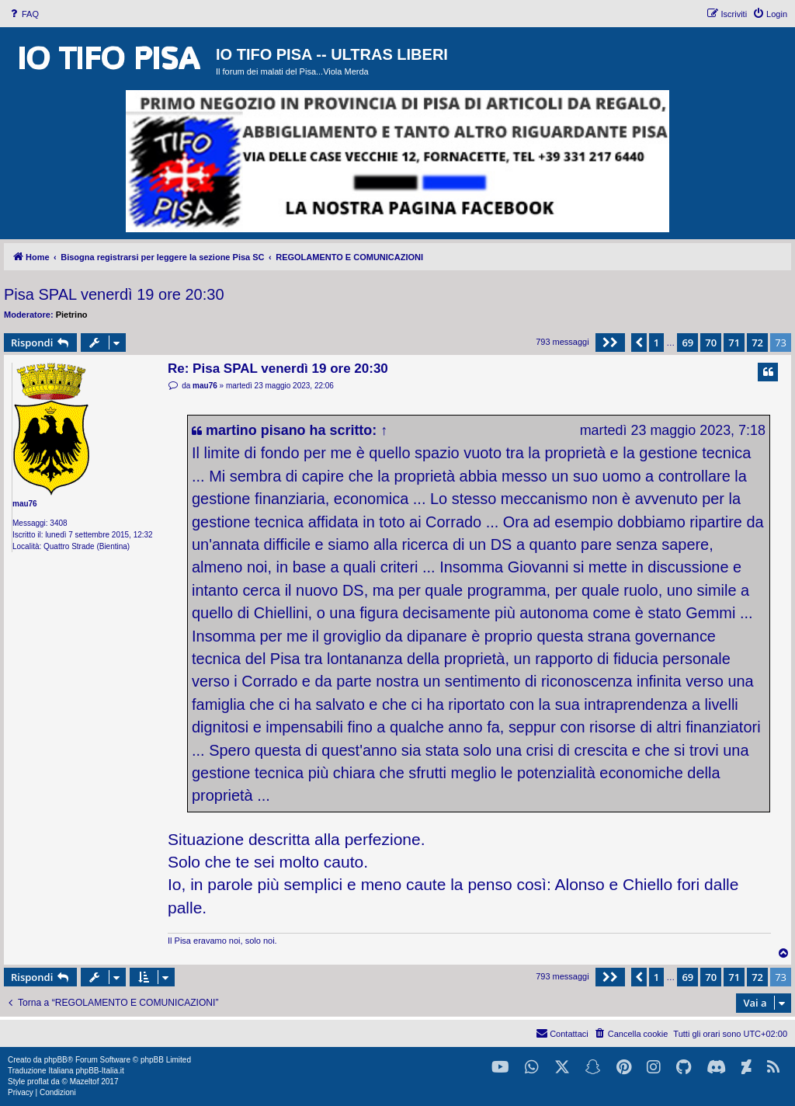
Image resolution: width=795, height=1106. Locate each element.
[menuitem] (23, 14)
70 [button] (711, 343)
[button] (610, 342)
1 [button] (656, 343)
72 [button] (757, 343)
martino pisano (256, 430)
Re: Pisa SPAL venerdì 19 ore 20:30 (278, 368)
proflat (38, 1081)
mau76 (24, 503)
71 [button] (734, 343)
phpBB (56, 1060)
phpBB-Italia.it (99, 1070)
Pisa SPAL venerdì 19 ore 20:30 (114, 294)
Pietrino (72, 314)
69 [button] (687, 343)
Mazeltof (84, 1081)
